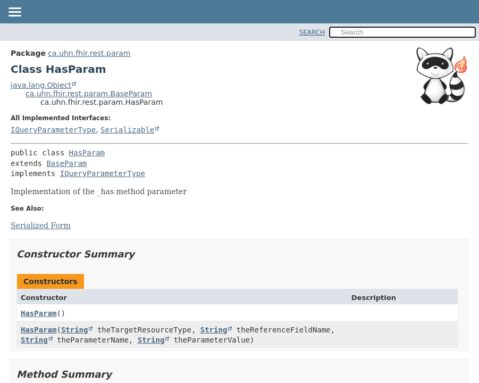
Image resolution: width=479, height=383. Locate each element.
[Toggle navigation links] (14, 12)
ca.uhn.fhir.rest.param (89, 53)
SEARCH (312, 32)
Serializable (127, 130)
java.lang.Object (41, 85)
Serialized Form (41, 225)
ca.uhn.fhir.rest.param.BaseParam (89, 93)
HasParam (87, 152)
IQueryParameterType (53, 130)
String (74, 330)
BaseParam (66, 163)
